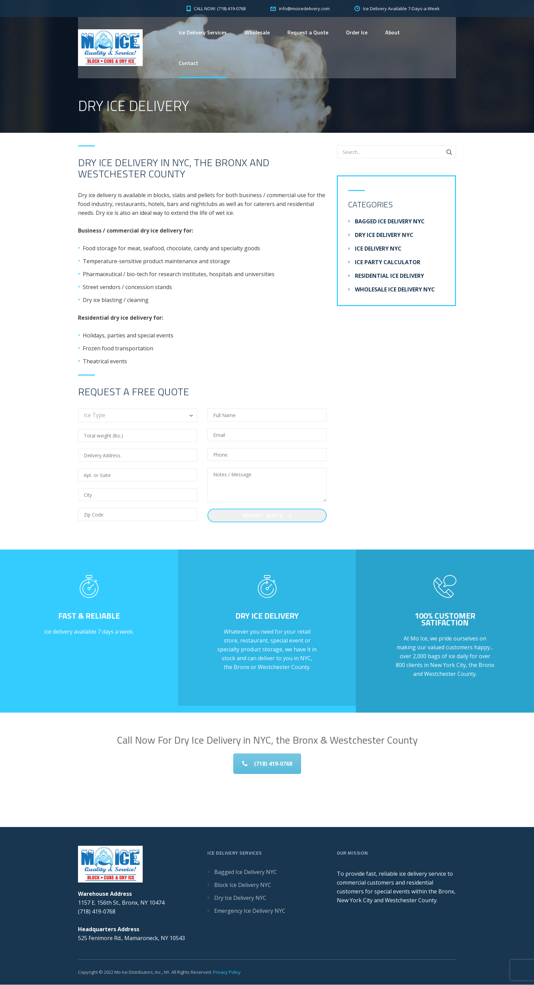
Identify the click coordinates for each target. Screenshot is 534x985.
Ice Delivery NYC (378, 249)
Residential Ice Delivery (389, 276)
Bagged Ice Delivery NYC (390, 221)
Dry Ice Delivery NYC (384, 235)
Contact (188, 63)
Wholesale (257, 32)
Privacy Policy (227, 972)
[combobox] (137, 416)
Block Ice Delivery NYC (242, 885)
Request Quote (267, 515)
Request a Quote (307, 32)
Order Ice (356, 32)
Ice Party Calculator (387, 262)
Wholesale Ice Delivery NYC (395, 289)
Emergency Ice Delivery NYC (249, 911)
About (392, 32)
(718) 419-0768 (267, 764)
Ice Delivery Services (203, 32)
